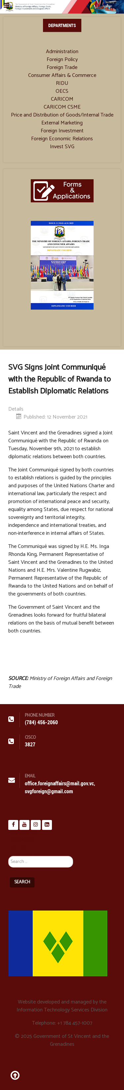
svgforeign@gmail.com (49, 791)
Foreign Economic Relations (62, 139)
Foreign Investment (62, 131)
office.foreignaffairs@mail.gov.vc (59, 783)
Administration (62, 52)
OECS (62, 91)
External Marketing (62, 123)
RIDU (62, 83)
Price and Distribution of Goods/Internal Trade (62, 115)
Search (22, 882)
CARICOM (62, 99)
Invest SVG (62, 147)
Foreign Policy (62, 60)
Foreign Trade (62, 68)
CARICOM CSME (62, 107)
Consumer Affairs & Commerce (62, 76)
